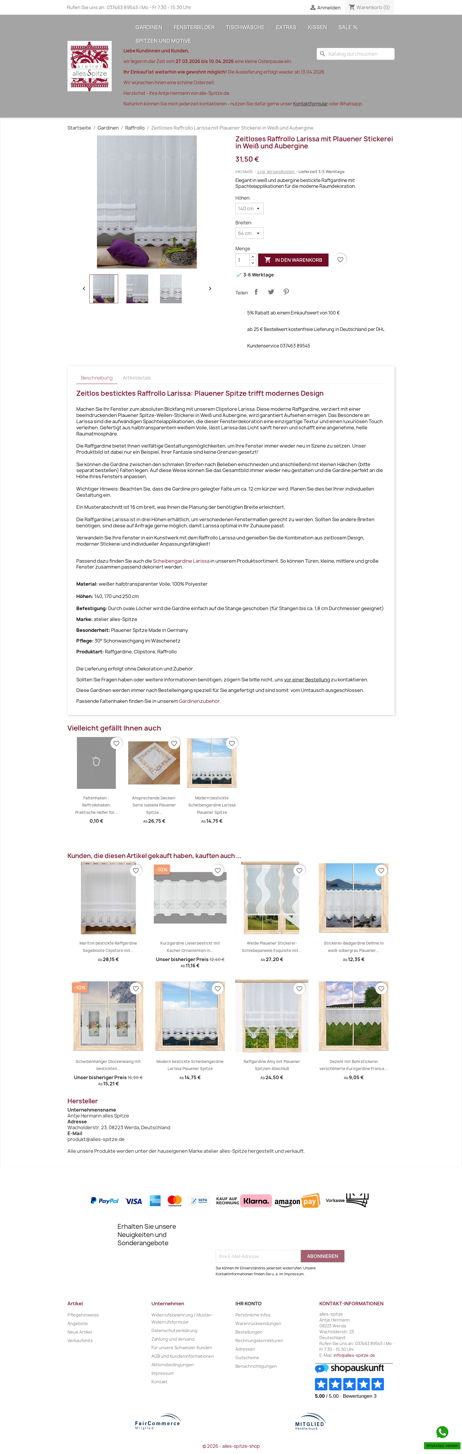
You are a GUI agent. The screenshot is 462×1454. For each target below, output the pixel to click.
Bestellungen (249, 1332)
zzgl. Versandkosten (276, 171)
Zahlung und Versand (172, 1339)
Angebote (77, 1323)
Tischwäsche (245, 27)
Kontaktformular (310, 104)
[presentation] (260, 1235)
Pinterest (286, 292)
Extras (286, 27)
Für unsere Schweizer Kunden (181, 1347)
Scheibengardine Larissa (181, 561)
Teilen (256, 292)
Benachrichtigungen (256, 1366)
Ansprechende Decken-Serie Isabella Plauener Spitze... (154, 805)
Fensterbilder (194, 27)
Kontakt (159, 1382)
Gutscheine (247, 1357)
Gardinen (149, 27)
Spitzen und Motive (163, 40)
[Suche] (356, 54)
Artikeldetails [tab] (137, 378)
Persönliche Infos (252, 1315)
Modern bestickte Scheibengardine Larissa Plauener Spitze (212, 805)
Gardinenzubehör (199, 701)
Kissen (317, 27)
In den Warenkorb (293, 260)
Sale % (348, 27)
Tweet (271, 292)
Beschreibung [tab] (97, 378)
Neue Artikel (79, 1332)
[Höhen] (249, 208)
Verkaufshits (80, 1340)
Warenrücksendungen (258, 1323)
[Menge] (242, 260)
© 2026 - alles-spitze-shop (231, 1446)
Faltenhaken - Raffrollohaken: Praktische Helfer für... (96, 805)
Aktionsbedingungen (172, 1364)
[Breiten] (249, 233)
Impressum (162, 1373)
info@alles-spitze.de (354, 1355)
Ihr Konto (248, 1303)
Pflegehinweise (83, 1315)
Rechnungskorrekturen (259, 1340)
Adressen (245, 1349)
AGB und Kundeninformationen (182, 1356)
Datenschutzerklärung (174, 1330)
